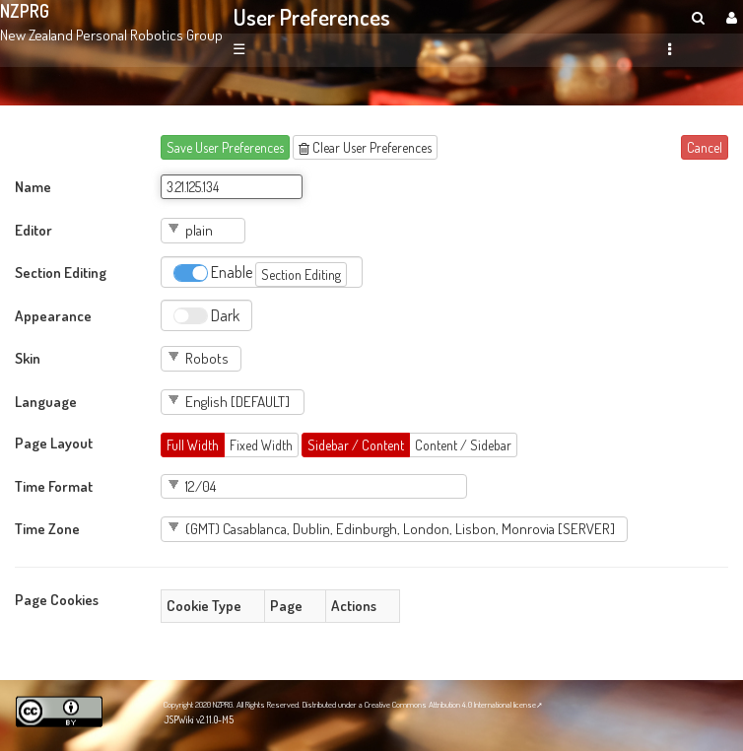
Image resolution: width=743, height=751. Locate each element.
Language (46, 401)
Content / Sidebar (463, 445)
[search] (698, 17)
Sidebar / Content (355, 445)
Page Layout (54, 442)
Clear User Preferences (365, 147)
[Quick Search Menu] (698, 17)
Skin (27, 358)
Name (33, 186)
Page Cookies (57, 599)
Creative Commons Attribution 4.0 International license (450, 704)
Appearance (53, 315)
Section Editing (60, 272)
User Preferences (312, 17)
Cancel (704, 147)
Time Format (54, 486)
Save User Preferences (225, 147)
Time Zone (47, 528)
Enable (260, 274)
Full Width (193, 445)
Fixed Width (261, 445)
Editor (33, 229)
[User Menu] (729, 17)
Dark (206, 315)
